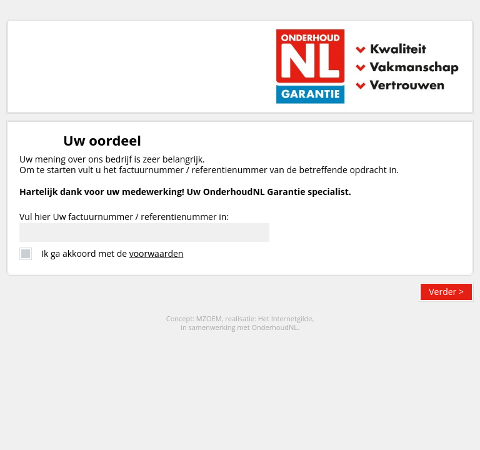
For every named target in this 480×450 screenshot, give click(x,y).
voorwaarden (156, 253)
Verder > (446, 292)
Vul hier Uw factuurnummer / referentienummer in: (124, 216)
